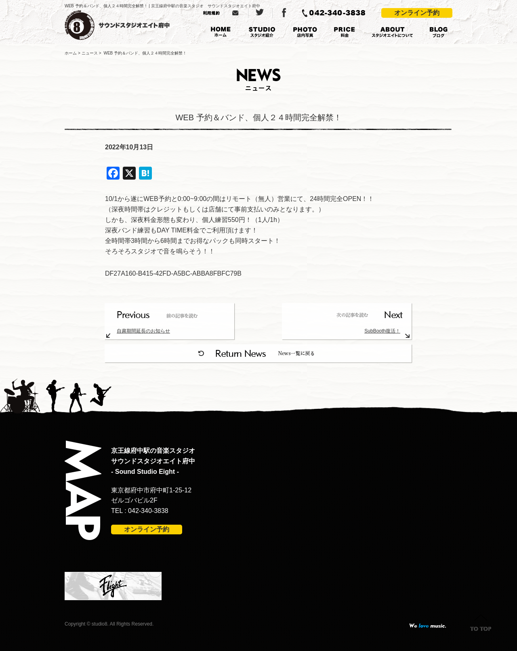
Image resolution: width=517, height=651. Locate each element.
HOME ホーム (220, 33)
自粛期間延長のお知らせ (143, 331)
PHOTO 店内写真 (305, 33)
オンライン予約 (416, 12)
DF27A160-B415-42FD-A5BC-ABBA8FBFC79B (173, 273)
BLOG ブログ (438, 33)
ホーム (71, 53)
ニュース (90, 53)
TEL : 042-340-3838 (139, 510)
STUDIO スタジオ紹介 (262, 33)
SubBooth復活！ (382, 331)
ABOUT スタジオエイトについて (392, 33)
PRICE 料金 (344, 33)
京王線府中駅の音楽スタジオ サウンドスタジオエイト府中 (128, 25)
